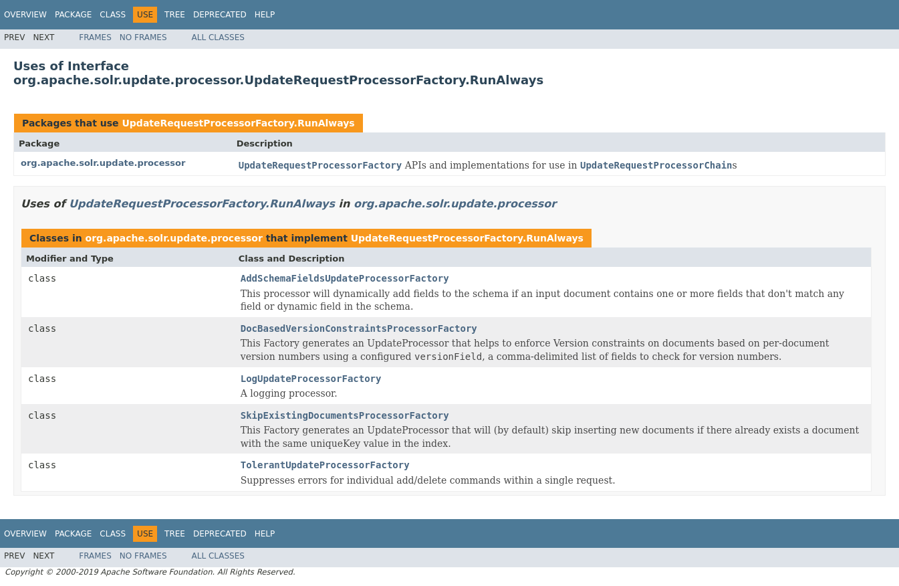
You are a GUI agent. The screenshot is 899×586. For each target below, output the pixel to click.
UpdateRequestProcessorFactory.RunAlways (238, 123)
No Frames (143, 37)
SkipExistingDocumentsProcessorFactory (345, 415)
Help (265, 14)
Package (73, 14)
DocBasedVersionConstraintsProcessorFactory (359, 328)
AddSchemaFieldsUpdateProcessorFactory (345, 278)
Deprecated (220, 14)
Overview (25, 14)
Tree (174, 14)
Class (113, 14)
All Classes (218, 37)
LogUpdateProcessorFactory (311, 378)
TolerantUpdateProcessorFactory (325, 465)
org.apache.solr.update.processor (103, 163)
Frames (95, 37)
